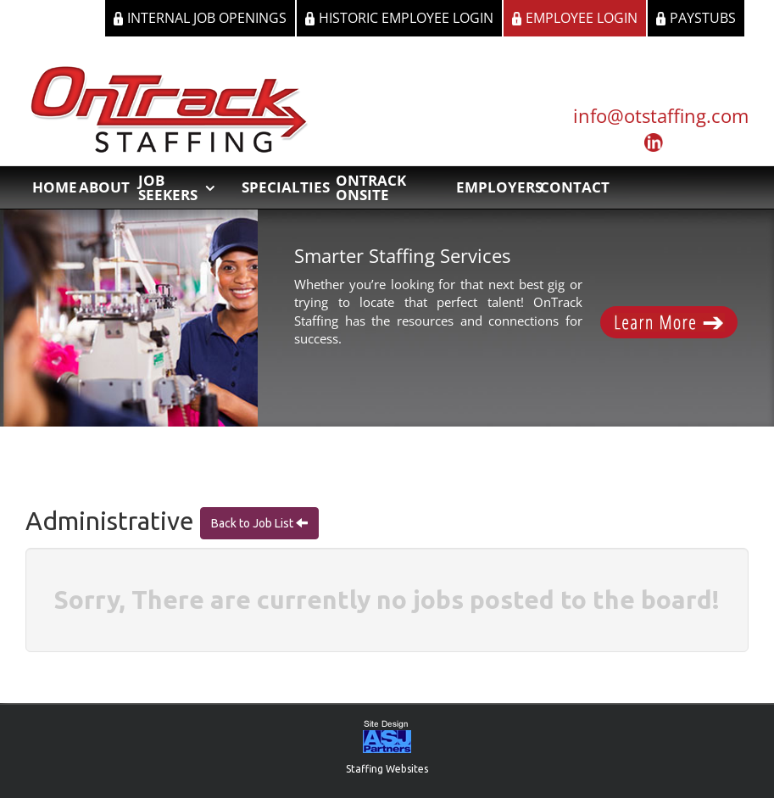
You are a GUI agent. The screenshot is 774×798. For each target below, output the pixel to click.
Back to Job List (253, 523)
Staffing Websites (387, 768)
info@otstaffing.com (661, 115)
